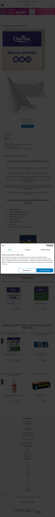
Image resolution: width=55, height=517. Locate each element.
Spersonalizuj (27, 270)
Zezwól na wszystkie (45, 270)
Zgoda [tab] (9, 249)
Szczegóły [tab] (27, 249)
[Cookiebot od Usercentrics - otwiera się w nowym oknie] (47, 245)
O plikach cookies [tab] (45, 249)
